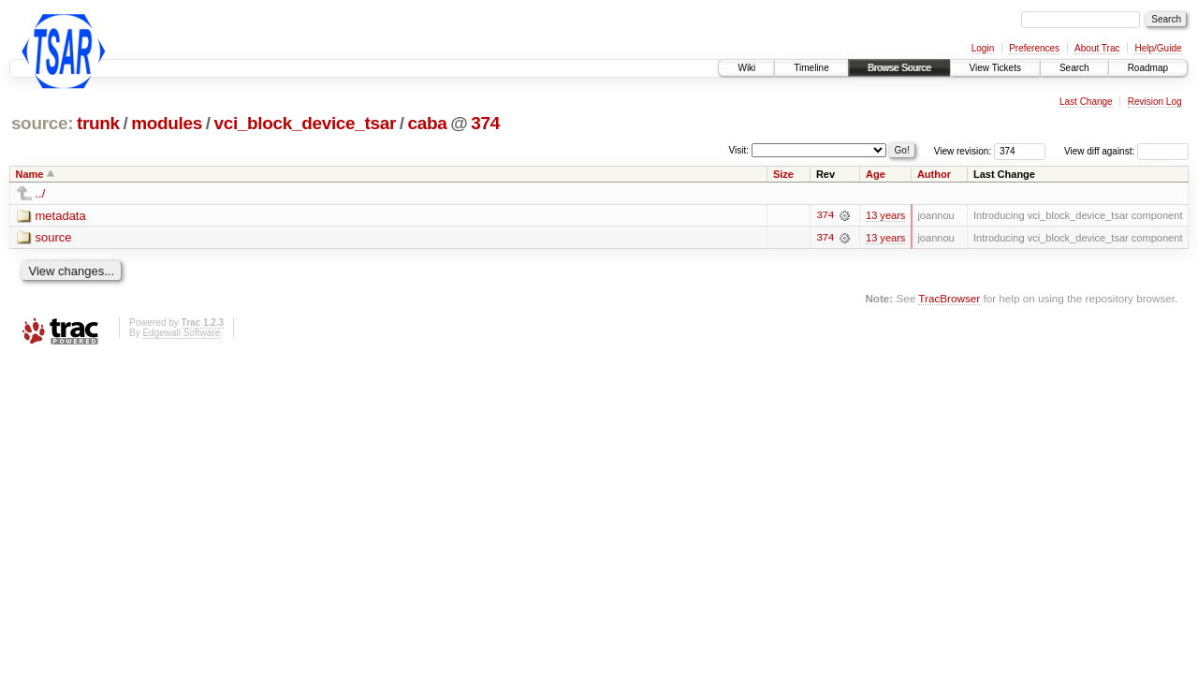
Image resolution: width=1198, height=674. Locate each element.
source (54, 238)
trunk (98, 123)
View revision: (963, 151)
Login (983, 48)
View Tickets (995, 68)
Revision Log (1155, 101)
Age (875, 174)
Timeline (811, 68)
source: (42, 123)
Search (1074, 68)
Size (783, 174)
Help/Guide (1157, 48)
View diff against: (1126, 151)
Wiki (746, 68)
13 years (885, 215)
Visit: (739, 150)
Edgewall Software (181, 333)
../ (41, 193)
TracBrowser (949, 298)
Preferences (1034, 48)
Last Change (1086, 101)
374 (485, 123)
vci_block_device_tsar (304, 123)
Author (934, 174)
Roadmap (1148, 68)
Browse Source (899, 68)
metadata (61, 216)
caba (427, 123)
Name (30, 174)
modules (166, 123)
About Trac (1096, 48)
